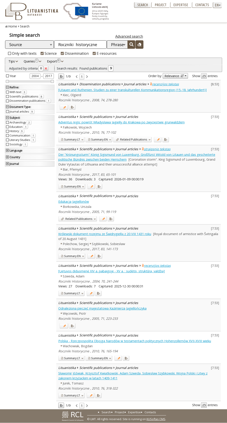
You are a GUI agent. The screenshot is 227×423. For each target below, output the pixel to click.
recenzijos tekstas (165, 84)
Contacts (202, 5)
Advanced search (129, 36)
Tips (11, 61)
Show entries (205, 76)
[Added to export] (72, 107)
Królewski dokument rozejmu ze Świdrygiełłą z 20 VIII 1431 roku (104, 234)
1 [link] (82, 76)
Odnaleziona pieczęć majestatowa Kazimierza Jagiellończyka (102, 308)
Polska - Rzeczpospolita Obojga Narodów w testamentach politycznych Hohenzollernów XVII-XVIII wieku (134, 341)
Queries (31, 61)
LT (70, 139)
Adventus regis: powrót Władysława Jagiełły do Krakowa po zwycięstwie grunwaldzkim (121, 122)
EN (98, 139)
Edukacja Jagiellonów (73, 201)
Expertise (180, 5)
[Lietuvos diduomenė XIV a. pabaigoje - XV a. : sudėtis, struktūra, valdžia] (111, 271)
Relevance (174, 76)
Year (13, 76)
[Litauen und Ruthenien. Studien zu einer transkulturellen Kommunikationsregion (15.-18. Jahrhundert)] (132, 90)
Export (53, 61)
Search (142, 5)
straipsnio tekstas (157, 149)
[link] (76, 77)
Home (12, 26)
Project (160, 5)
